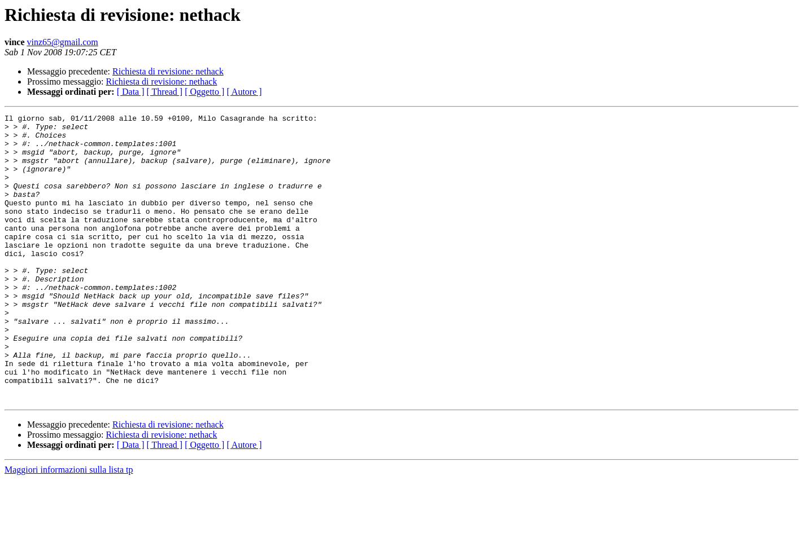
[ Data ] (131, 91)
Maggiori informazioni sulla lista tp (69, 527)
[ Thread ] (165, 91)
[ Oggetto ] (204, 91)
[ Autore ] (243, 91)
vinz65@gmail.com (62, 42)
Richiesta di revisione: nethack (168, 71)
